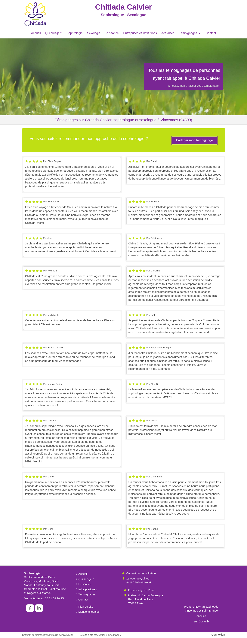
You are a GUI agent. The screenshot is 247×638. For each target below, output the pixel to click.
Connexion (218, 634)
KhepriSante (115, 634)
